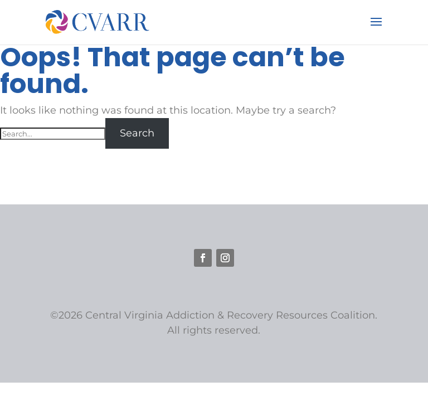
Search (137, 133)
